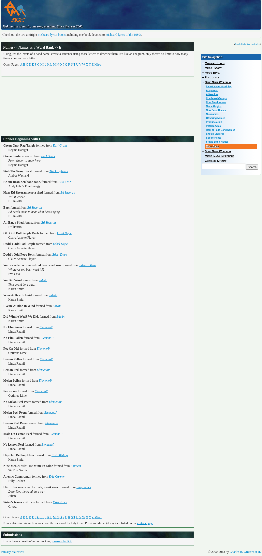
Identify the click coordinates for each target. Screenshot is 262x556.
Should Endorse (215, 134)
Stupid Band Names (217, 141)
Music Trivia (212, 72)
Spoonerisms (213, 137)
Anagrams (212, 90)
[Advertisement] (118, 11)
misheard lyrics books (52, 34)
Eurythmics (83, 487)
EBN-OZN (65, 181)
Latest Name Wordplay (218, 86)
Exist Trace (60, 502)
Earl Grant (60, 145)
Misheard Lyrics (215, 63)
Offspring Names (215, 118)
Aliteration (212, 94)
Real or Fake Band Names (220, 130)
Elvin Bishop (59, 455)
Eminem (76, 466)
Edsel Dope (64, 233)
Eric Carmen (57, 476)
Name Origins (213, 106)
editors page (145, 523)
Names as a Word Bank (36, 47)
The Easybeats (59, 171)
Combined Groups (216, 98)
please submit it (62, 541)
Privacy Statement (12, 551)
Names (8, 47)
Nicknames (212, 114)
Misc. (98, 64)
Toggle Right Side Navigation (247, 44)
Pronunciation (214, 122)
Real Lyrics (212, 77)
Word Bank (212, 146)
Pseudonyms (213, 126)
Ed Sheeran (67, 192)
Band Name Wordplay (218, 82)
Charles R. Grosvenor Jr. (245, 551)
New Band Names (216, 110)
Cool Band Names (216, 102)
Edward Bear (87, 265)
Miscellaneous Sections (219, 156)
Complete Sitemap (215, 160)
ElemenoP (46, 327)
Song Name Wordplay (218, 151)
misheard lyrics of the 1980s (123, 34)
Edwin (43, 280)
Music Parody (213, 68)
